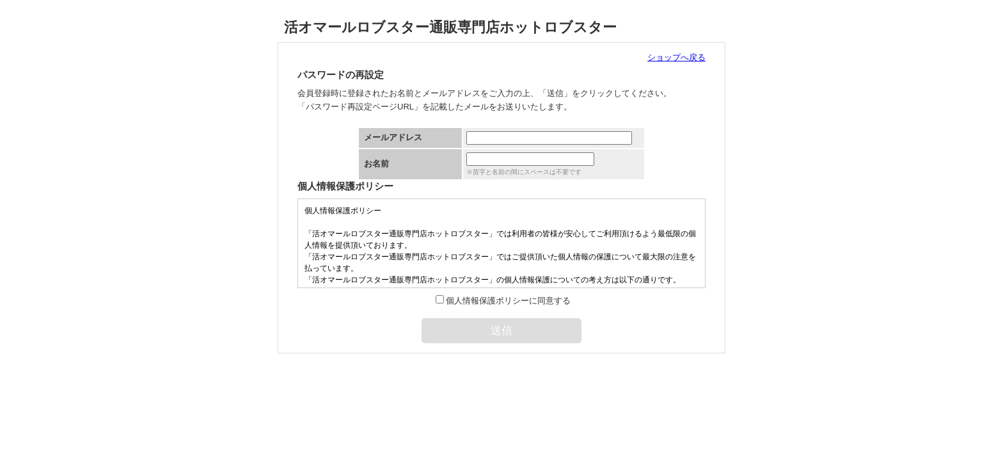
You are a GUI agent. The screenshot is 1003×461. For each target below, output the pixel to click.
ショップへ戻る (676, 57)
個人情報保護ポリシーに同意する (508, 300)
